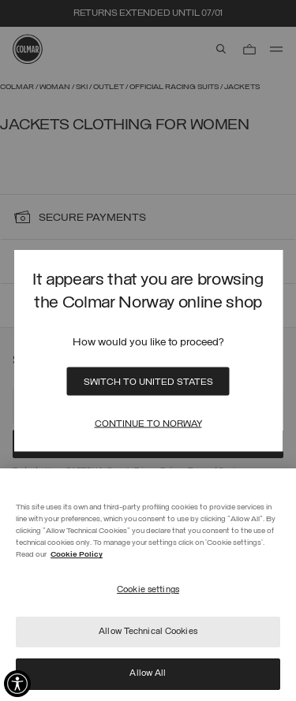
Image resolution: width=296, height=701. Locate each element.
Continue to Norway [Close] (148, 424)
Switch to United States (148, 382)
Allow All (147, 673)
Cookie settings (148, 590)
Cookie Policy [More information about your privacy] (77, 554)
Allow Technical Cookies (148, 631)
